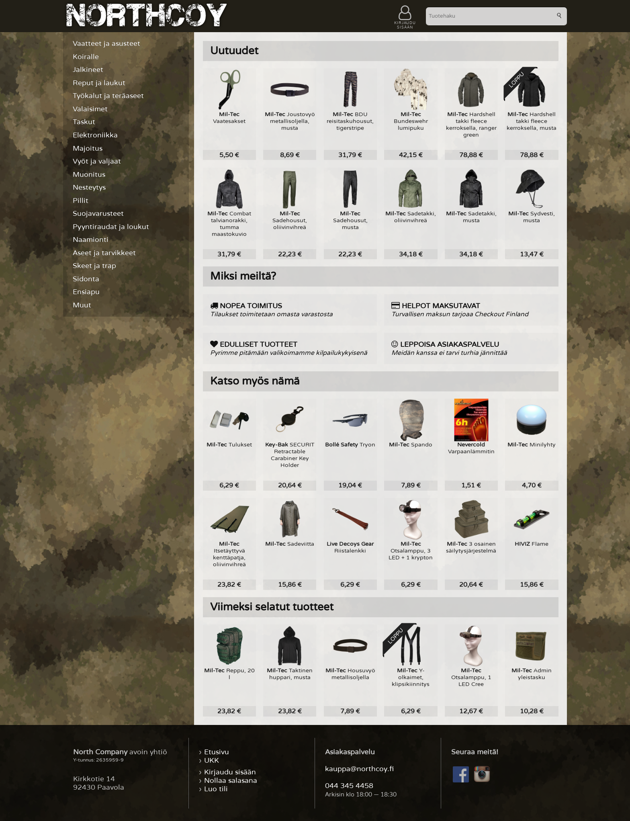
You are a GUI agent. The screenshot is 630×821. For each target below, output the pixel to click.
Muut (82, 305)
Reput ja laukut (99, 83)
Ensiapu (86, 292)
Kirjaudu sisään (230, 772)
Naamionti (90, 239)
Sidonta (86, 279)
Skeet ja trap (94, 266)
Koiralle (86, 57)
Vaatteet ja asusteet (106, 43)
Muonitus (89, 174)
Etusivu (216, 752)
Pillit (80, 201)
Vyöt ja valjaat (97, 161)
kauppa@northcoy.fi (359, 769)
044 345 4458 (349, 786)
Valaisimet (90, 109)
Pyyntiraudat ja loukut (111, 227)
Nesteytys (89, 187)
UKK (211, 760)
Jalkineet (88, 70)
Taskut (84, 122)
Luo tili (216, 789)
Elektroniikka (95, 135)
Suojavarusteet (98, 213)
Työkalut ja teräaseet (108, 96)
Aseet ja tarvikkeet (104, 253)
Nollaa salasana (230, 780)
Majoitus (87, 148)
